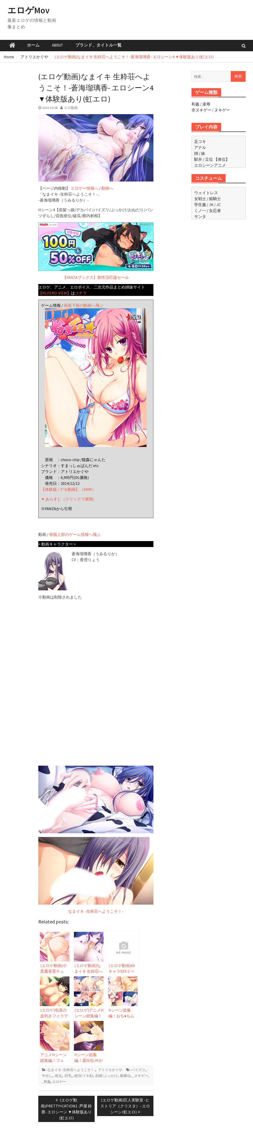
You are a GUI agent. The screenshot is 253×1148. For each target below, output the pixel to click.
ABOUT (57, 45)
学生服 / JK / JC (207, 204)
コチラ (81, 292)
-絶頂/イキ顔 (83, 1075)
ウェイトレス (206, 192)
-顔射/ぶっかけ (106, 1075)
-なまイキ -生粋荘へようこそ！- (70, 1070)
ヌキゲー (222, 109)
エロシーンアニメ (210, 165)
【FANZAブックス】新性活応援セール (96, 251)
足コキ (200, 141)
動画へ (107, 188)
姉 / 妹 (199, 153)
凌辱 (206, 104)
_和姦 (46, 1081)
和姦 (195, 104)
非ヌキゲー (201, 109)
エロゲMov (28, 10)
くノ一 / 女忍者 (207, 210)
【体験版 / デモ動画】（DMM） (68, 489)
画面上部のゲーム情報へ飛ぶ (75, 534)
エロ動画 (71, 107)
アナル (200, 147)
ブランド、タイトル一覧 (98, 45)
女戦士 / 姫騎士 (207, 198)
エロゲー (59, 1081)
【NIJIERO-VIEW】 (54, 292)
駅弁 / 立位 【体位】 (212, 159)
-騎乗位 (125, 1075)
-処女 (58, 1075)
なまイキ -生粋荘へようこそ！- (95, 911)
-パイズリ (137, 1070)
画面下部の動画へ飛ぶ (83, 305)
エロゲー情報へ (84, 188)
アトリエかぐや (110, 1070)
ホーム (33, 45)
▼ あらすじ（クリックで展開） (69, 498)
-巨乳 (68, 1075)
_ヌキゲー (140, 1075)
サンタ (200, 216)
